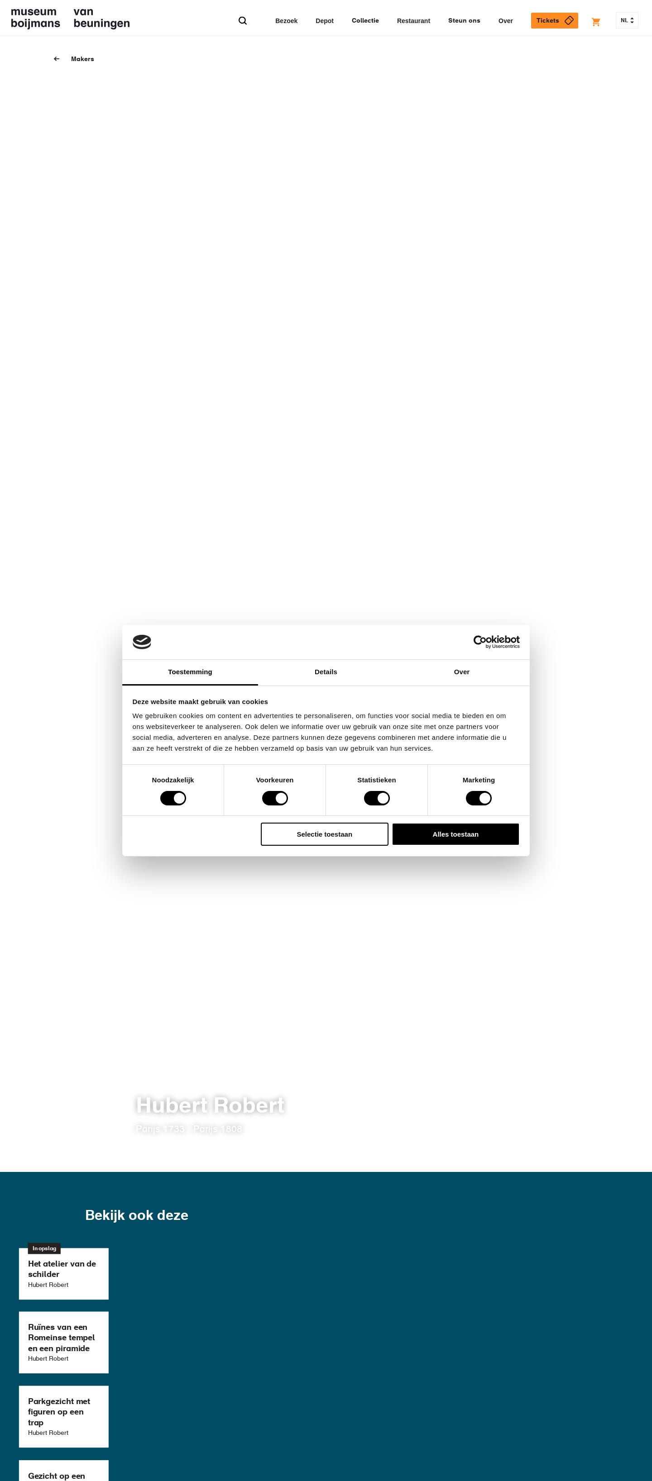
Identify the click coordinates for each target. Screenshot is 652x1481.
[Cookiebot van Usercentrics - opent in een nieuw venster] (480, 642)
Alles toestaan (456, 834)
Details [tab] (326, 672)
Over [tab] (462, 672)
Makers (82, 59)
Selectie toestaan (325, 834)
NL (627, 21)
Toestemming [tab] (190, 672)
